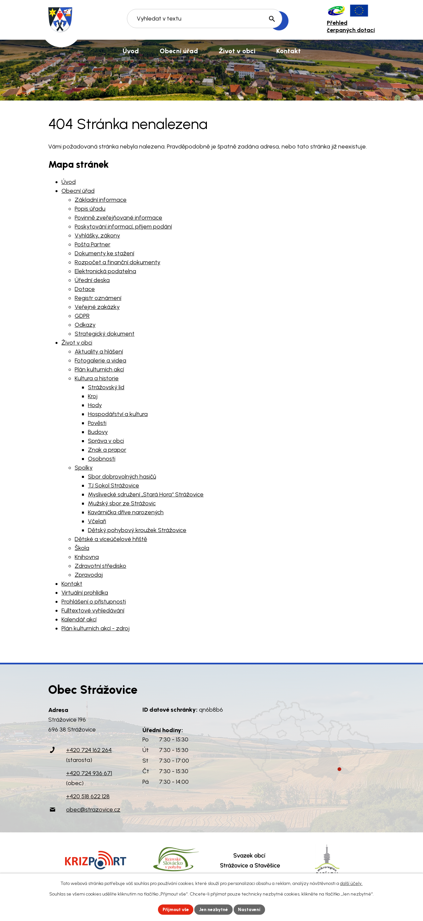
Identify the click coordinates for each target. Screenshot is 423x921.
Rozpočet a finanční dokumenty (117, 262)
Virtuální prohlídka (84, 592)
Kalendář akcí (78, 619)
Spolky (84, 467)
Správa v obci (106, 440)
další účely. (351, 883)
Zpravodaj (89, 574)
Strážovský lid (106, 387)
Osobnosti (101, 458)
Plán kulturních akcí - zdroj (95, 628)
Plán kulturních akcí (99, 369)
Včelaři (97, 521)
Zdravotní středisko (100, 565)
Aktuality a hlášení (99, 351)
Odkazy (85, 324)
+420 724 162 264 (89, 750)
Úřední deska (92, 280)
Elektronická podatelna (105, 271)
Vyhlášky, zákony (97, 235)
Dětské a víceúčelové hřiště (111, 539)
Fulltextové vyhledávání (92, 610)
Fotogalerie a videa (100, 360)
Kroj (92, 396)
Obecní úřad (78, 190)
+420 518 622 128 (88, 796)
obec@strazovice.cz (93, 809)
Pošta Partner (92, 244)
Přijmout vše (175, 909)
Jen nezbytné (214, 909)
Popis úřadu (90, 208)
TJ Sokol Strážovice (113, 485)
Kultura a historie (97, 378)
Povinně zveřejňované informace (118, 217)
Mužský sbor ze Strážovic (122, 503)
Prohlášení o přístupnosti (93, 601)
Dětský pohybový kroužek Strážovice (137, 530)
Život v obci (76, 342)
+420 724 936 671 (89, 773)
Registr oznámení (98, 298)
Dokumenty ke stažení (104, 253)
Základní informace (101, 199)
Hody (95, 405)
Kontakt (71, 583)
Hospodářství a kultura (118, 414)
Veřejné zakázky (97, 307)
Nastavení (251, 909)
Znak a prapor (107, 449)
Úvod (68, 182)
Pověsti (97, 423)
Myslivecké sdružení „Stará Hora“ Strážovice (146, 494)
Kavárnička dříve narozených (126, 512)
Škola (82, 548)
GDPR (82, 315)
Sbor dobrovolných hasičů (122, 476)
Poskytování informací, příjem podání (123, 226)
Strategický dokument (105, 333)
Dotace (85, 289)
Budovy (98, 432)
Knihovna (87, 557)
